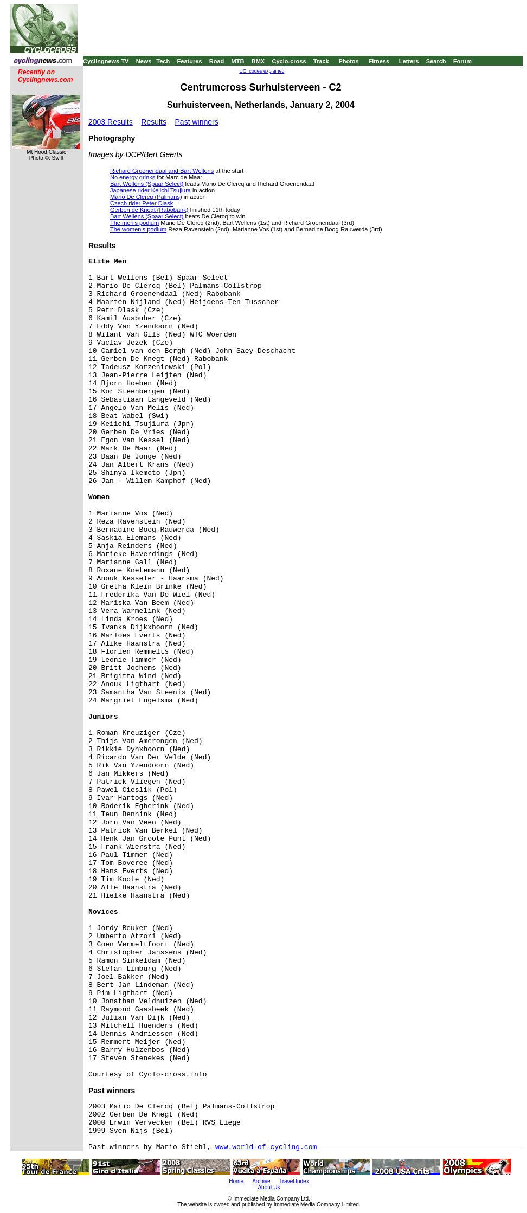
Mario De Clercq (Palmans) (146, 196)
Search (436, 61)
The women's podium (138, 229)
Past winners (196, 122)
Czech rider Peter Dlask (141, 203)
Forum (462, 61)
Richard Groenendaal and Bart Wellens (162, 170)
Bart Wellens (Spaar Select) (147, 183)
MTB (238, 61)
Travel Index (294, 1181)
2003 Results (110, 122)
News (144, 61)
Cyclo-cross (289, 61)
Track (321, 61)
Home (236, 1181)
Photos (348, 61)
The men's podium (134, 223)
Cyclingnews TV (105, 61)
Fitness (378, 61)
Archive (261, 1181)
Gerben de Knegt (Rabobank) (149, 210)
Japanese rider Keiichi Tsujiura (150, 190)
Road (216, 61)
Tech (163, 61)
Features (189, 61)
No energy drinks (132, 177)
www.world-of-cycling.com (266, 1147)
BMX (258, 61)
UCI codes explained (261, 71)
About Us (269, 1187)
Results (153, 122)
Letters (409, 61)
